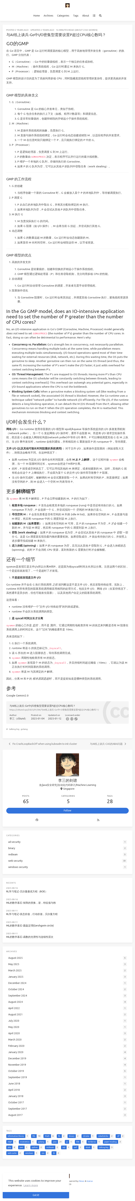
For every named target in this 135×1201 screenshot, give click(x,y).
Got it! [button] (36, 1195)
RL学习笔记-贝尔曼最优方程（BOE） (27, 891)
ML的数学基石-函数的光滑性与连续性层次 (29, 936)
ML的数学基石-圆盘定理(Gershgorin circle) (30, 925)
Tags (75, 15)
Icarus (90, 1181)
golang (24, 729)
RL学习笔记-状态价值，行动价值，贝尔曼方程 (32, 914)
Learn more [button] (31, 1185)
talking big (14, 729)
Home (36, 15)
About (85, 15)
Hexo (81, 1181)
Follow (67, 810)
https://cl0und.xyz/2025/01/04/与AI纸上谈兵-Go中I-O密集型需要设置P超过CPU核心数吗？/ (54, 709)
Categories (63, 15)
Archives (48, 15)
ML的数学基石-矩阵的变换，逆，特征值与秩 (31, 902)
